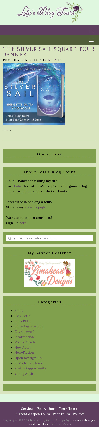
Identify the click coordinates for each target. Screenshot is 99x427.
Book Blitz (22, 321)
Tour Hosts (68, 408)
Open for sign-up (28, 358)
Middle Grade (25, 342)
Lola (52, 60)
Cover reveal (24, 331)
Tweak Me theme (39, 423)
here (22, 223)
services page (35, 207)
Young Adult (23, 374)
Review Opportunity (30, 368)
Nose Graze (64, 423)
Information (24, 337)
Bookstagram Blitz (29, 326)
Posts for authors (28, 363)
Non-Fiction (24, 352)
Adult (18, 310)
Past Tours (61, 414)
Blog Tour (22, 316)
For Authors (46, 408)
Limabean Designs (83, 420)
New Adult (22, 347)
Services (27, 408)
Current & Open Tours (32, 414)
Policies (79, 414)
